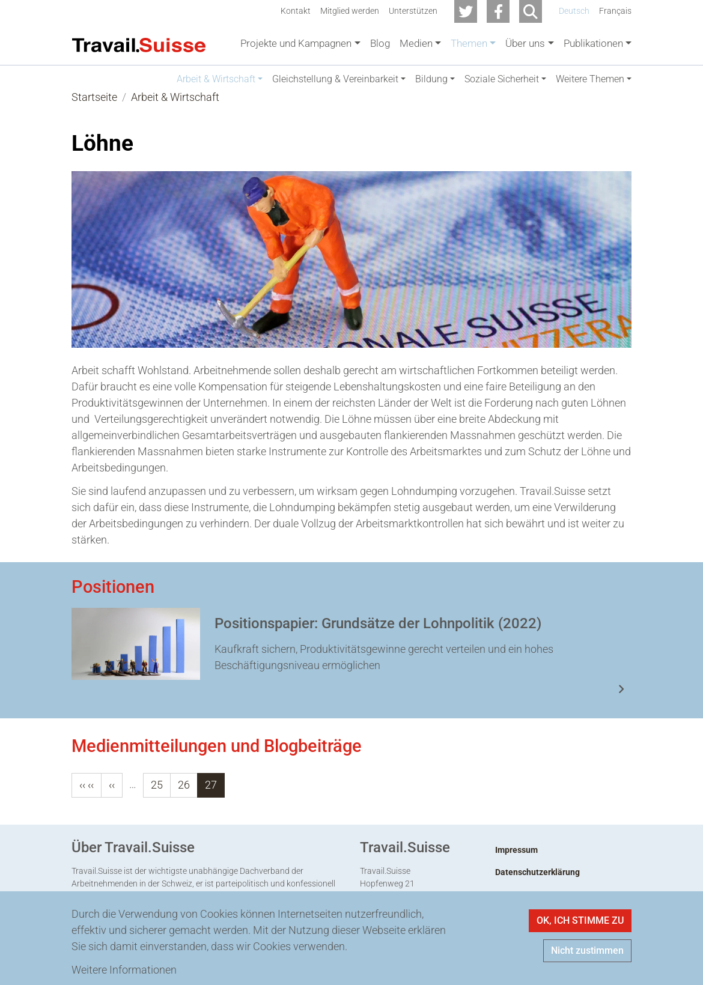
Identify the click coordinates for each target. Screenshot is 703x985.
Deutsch (574, 11)
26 (184, 797)
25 (157, 797)
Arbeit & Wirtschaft (175, 109)
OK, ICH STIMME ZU (580, 920)
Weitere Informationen (124, 969)
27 (211, 797)
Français (615, 11)
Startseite (94, 109)
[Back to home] (138, 44)
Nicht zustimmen (587, 950)
